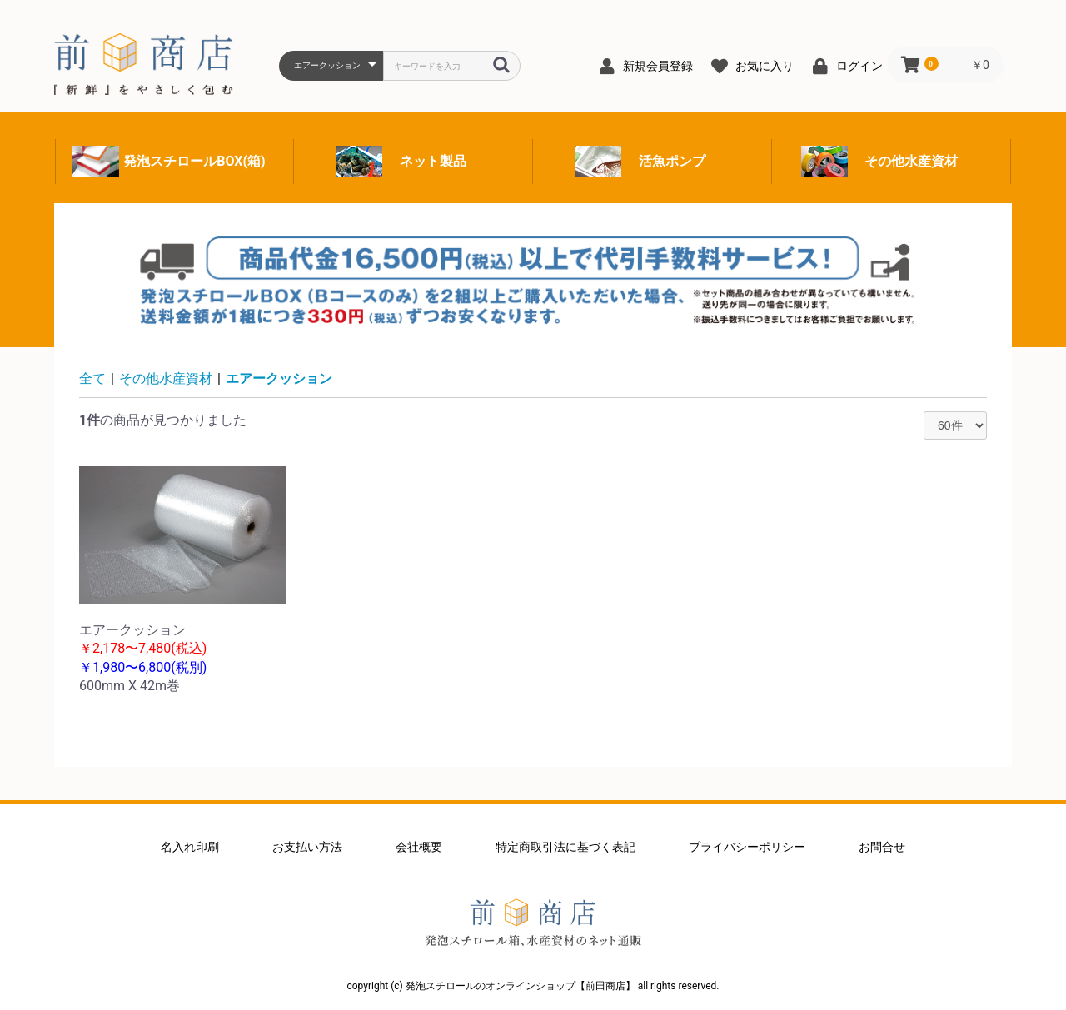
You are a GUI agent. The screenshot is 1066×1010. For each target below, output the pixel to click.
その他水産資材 (911, 161)
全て (92, 378)
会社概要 (419, 846)
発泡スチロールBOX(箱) (194, 161)
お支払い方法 (307, 846)
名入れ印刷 (190, 846)
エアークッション (279, 378)
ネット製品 (433, 161)
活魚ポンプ (672, 161)
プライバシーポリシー (747, 846)
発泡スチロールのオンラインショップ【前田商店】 (533, 922)
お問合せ (882, 846)
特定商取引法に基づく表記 (565, 846)
